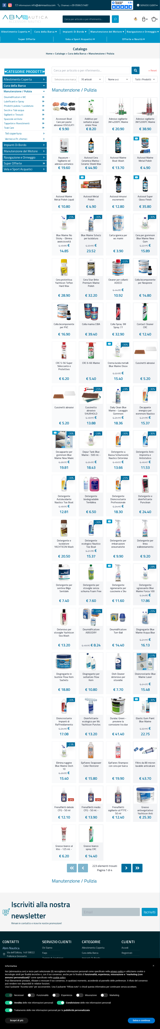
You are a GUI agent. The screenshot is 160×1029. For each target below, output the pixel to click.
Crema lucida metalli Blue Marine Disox (118, 364)
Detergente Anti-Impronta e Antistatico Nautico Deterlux (145, 454)
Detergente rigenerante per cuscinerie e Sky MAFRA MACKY (118, 587)
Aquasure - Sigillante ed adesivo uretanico (64, 160)
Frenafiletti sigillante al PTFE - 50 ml (118, 810)
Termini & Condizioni (52, 958)
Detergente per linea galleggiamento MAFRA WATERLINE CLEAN (145, 543)
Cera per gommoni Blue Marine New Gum (145, 238)
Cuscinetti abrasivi (145, 363)
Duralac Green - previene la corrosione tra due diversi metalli (118, 721)
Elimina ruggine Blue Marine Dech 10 (64, 765)
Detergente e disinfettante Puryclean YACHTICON (145, 498)
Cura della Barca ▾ (45, 31)
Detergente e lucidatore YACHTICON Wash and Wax (64, 543)
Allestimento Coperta (93, 948)
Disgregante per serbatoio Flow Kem (91, 676)
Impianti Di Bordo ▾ (74, 31)
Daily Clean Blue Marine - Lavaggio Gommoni (118, 410)
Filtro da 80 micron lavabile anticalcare (145, 764)
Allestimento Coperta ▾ (15, 31)
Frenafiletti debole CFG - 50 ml (64, 809)
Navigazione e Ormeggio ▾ (143, 31)
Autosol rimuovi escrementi (118, 198)
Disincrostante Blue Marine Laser (145, 675)
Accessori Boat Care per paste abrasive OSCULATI (64, 121)
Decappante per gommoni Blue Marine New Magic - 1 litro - (64, 454)
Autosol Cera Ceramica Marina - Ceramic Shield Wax (91, 160)
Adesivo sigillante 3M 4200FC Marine (118, 120)
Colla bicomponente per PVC (64, 326)
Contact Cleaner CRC (145, 326)
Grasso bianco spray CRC (91, 847)
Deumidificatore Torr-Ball (118, 631)
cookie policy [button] (59, 977)
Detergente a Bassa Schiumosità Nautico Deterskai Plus (118, 454)
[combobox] (86, 19)
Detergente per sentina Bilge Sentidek (64, 587)
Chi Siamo (47, 948)
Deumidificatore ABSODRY (91, 631)
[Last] (137, 868)
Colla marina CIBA (91, 324)
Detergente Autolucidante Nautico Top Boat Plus (64, 498)
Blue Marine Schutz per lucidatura (91, 237)
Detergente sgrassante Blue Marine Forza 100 (145, 587)
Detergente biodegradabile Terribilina (91, 498)
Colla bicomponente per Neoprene (145, 281)
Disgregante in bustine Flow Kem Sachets (64, 676)
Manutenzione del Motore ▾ (107, 31)
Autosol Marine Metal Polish (145, 159)
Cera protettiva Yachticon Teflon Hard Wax (64, 282)
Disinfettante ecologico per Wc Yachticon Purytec (91, 721)
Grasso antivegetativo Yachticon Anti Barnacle (145, 810)
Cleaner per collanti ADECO (118, 281)
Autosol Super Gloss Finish (145, 198)
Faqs (44, 953)
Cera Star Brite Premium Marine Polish (91, 282)
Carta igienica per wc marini (118, 237)
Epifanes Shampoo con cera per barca (118, 764)
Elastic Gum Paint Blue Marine (145, 720)
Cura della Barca (90, 953)
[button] (153, 965)
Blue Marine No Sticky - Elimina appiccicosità (64, 238)
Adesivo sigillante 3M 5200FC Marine (145, 120)
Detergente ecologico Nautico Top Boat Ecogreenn (91, 543)
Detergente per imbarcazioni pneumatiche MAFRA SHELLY (118, 543)
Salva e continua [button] (141, 1020)
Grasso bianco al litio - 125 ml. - (64, 847)
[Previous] (83, 868)
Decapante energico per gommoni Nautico (145, 410)
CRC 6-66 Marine (91, 363)
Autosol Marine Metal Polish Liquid (64, 198)
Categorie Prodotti (24, 71)
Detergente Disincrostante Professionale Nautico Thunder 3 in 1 (118, 498)
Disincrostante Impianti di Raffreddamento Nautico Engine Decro (64, 721)
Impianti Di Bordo (91, 958)
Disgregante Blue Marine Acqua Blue (145, 631)
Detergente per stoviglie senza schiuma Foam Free (91, 587)
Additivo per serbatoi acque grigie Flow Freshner (91, 121)
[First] (72, 868)
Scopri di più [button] (16, 1020)
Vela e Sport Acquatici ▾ (80, 39)
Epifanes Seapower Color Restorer (91, 764)
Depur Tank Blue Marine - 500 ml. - (91, 453)
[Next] (126, 868)
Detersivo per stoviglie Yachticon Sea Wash (64, 632)
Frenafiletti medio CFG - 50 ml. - (91, 809)
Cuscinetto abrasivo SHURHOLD (91, 410)
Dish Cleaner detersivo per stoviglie (118, 676)
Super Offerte (26, 39)
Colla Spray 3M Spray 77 (118, 326)
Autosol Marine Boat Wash (118, 159)
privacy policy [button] (117, 971)
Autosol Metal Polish (91, 198)
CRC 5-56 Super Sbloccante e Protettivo (64, 365)
